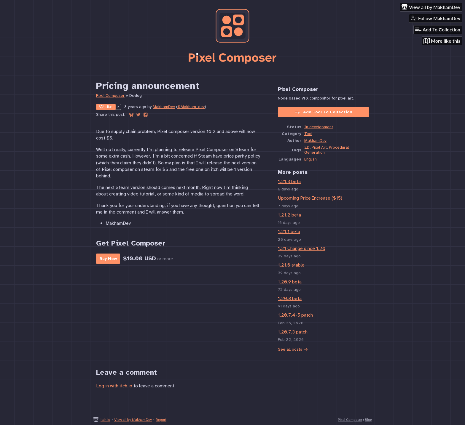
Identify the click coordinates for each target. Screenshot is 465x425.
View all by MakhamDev (133, 419)
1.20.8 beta (290, 298)
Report (161, 419)
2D (307, 147)
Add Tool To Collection (323, 112)
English (310, 159)
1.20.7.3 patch (293, 332)
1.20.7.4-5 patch (295, 315)
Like (105, 106)
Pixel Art (319, 147)
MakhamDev (164, 106)
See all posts (290, 349)
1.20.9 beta (290, 282)
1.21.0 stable (291, 265)
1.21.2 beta (289, 215)
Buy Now (108, 258)
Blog (368, 419)
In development (318, 126)
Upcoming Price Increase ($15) (310, 198)
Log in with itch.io (114, 386)
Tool (308, 133)
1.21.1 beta (289, 232)
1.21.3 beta (289, 182)
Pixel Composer (110, 95)
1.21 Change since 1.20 (301, 248)
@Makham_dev (191, 106)
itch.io (105, 419)
